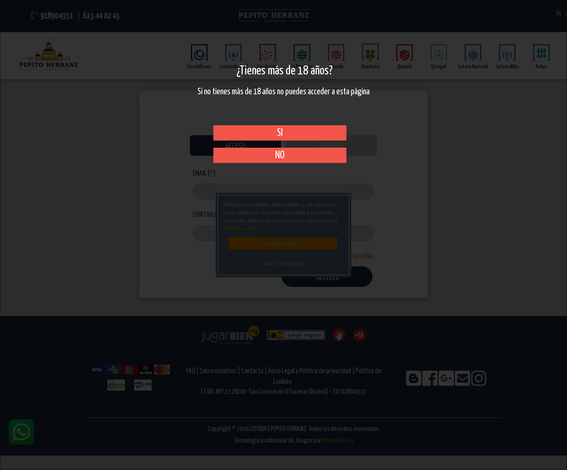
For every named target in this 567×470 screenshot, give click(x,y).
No (280, 155)
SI (280, 133)
